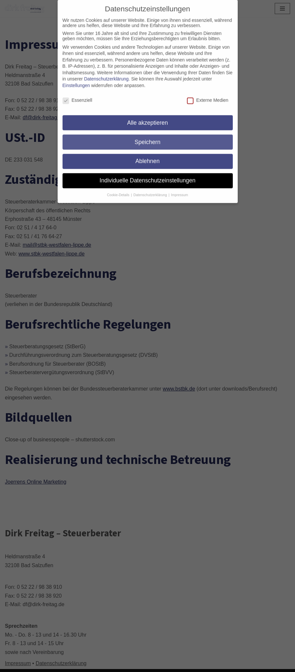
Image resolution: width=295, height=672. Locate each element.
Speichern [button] (147, 136)
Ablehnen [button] (148, 155)
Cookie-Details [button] (118, 189)
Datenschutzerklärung (106, 73)
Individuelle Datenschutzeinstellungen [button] (147, 174)
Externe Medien (207, 94)
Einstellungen (76, 79)
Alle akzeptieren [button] (147, 117)
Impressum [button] (179, 189)
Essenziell (77, 94)
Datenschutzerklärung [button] (151, 189)
